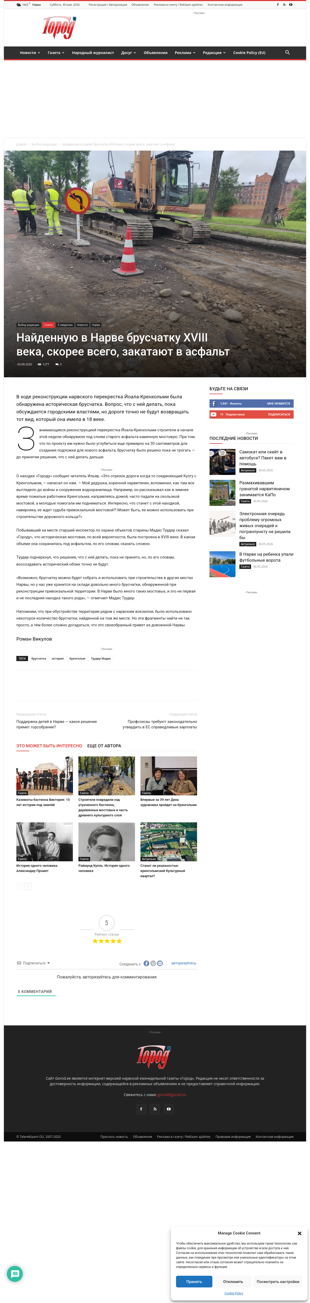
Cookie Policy (234, 1293)
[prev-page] (19, 886)
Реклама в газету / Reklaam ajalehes (178, 4)
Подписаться (279, 414)
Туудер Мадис (101, 658)
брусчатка (38, 658)
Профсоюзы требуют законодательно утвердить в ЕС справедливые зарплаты (160, 724)
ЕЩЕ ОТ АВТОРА (104, 745)
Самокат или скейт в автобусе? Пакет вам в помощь (262, 457)
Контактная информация (225, 4)
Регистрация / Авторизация (108, 4)
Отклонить (233, 1281)
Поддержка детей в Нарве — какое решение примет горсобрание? (56, 724)
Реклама (185, 52)
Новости (30, 52)
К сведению (65, 325)
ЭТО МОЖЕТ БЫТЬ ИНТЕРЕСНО (49, 745)
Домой (21, 144)
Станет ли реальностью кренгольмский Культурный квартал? (162, 871)
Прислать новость (114, 1298)
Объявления (140, 4)
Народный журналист (93, 52)
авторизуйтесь (183, 963)
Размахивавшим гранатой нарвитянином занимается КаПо (264, 488)
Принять (194, 1281)
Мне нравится (278, 403)
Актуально (149, 859)
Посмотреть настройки (278, 1281)
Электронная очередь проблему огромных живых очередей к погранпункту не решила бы (265, 525)
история (58, 658)
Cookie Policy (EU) (249, 52)
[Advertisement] (155, 99)
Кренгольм (77, 658)
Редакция (214, 52)
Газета (56, 52)
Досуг (128, 52)
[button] (299, 1233)
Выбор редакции (44, 144)
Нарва (96, 325)
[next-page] (28, 886)
